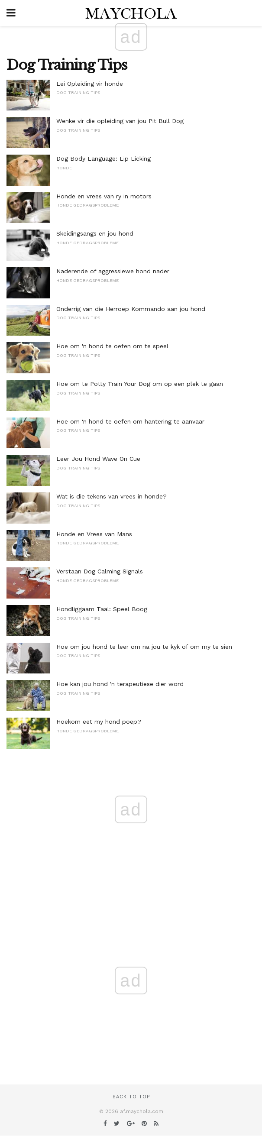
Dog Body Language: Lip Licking (103, 158)
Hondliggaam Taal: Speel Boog (101, 608)
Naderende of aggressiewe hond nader (112, 271)
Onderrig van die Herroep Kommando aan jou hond (130, 308)
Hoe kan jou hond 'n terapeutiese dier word (120, 683)
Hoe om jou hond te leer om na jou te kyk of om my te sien (144, 646)
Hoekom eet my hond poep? (98, 721)
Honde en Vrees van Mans (94, 534)
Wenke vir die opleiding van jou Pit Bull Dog (120, 120)
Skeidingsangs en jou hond (94, 233)
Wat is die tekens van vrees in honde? (111, 496)
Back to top (131, 1097)
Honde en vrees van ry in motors (104, 196)
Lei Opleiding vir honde (89, 83)
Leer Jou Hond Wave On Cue (98, 458)
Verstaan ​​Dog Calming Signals (99, 571)
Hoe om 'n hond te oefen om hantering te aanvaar (130, 421)
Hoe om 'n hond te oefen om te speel (112, 346)
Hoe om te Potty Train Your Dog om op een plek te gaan (139, 383)
